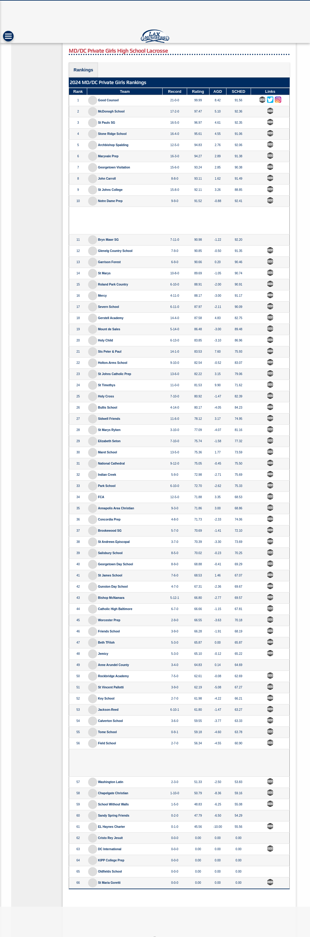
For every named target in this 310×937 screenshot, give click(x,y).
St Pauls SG (106, 122)
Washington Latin (111, 782)
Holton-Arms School (112, 362)
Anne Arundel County (113, 665)
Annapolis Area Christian (116, 508)
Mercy (102, 295)
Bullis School (107, 407)
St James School (110, 575)
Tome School (107, 732)
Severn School (108, 307)
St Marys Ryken (109, 430)
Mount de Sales (109, 329)
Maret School (107, 452)
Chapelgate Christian (113, 793)
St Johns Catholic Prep (114, 374)
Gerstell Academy (111, 318)
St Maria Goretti (109, 882)
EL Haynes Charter (111, 826)
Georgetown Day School (115, 564)
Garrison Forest (109, 262)
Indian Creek (107, 474)
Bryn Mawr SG (108, 239)
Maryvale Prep (108, 156)
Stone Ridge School (112, 133)
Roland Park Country (113, 284)
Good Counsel (108, 100)
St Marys (104, 273)
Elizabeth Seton (109, 441)
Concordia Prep (109, 519)
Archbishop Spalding (113, 145)
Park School (107, 486)
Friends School (109, 631)
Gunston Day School (113, 586)
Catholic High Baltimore (115, 609)
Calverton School (110, 721)
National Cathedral (111, 463)
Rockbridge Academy (113, 676)
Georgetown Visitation (114, 167)
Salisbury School (110, 553)
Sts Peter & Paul (109, 351)
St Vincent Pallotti (111, 687)
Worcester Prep (109, 620)
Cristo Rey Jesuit (110, 838)
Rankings (83, 69)
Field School (107, 743)
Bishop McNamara (111, 597)
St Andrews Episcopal (114, 542)
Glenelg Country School (115, 251)
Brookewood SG (110, 530)
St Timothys (106, 385)
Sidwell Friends (109, 418)
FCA (101, 497)
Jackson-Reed (108, 709)
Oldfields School (110, 871)
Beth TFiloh (106, 642)
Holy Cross (106, 396)
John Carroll (107, 178)
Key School (106, 698)
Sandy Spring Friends (113, 815)
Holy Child (105, 340)
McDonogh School (111, 111)
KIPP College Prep (111, 860)
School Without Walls (113, 804)
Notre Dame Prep (110, 201)
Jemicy (103, 653)
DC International (109, 849)
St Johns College (110, 189)
